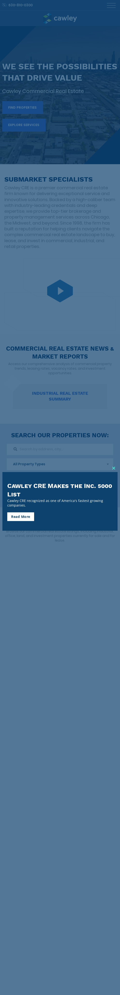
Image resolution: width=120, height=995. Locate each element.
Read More (20, 516)
